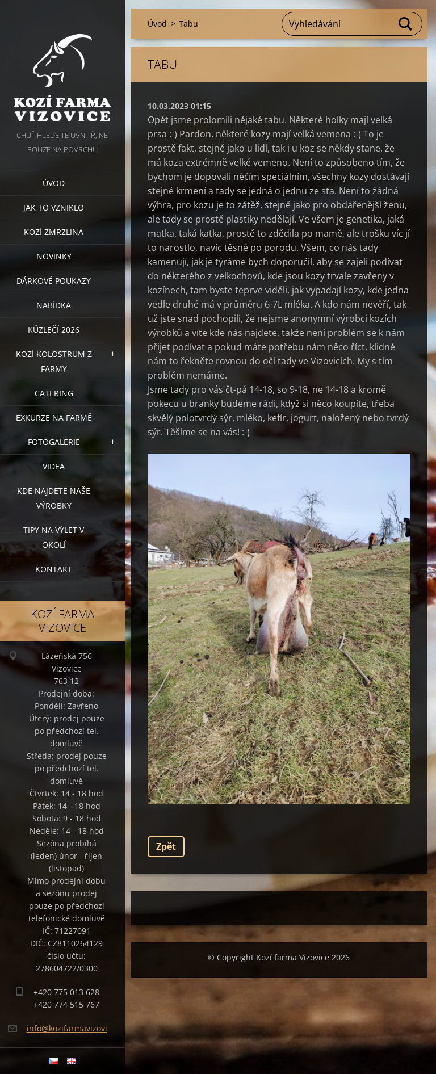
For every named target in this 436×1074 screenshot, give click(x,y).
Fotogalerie (54, 442)
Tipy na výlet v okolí (53, 537)
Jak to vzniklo (53, 207)
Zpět (166, 846)
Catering (54, 393)
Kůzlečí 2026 (53, 329)
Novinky (54, 256)
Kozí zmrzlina (53, 231)
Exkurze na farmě (54, 417)
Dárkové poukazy (53, 280)
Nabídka (53, 305)
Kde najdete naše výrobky (53, 498)
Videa (54, 466)
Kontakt (53, 569)
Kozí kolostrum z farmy (54, 361)
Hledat (406, 23)
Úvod (54, 183)
